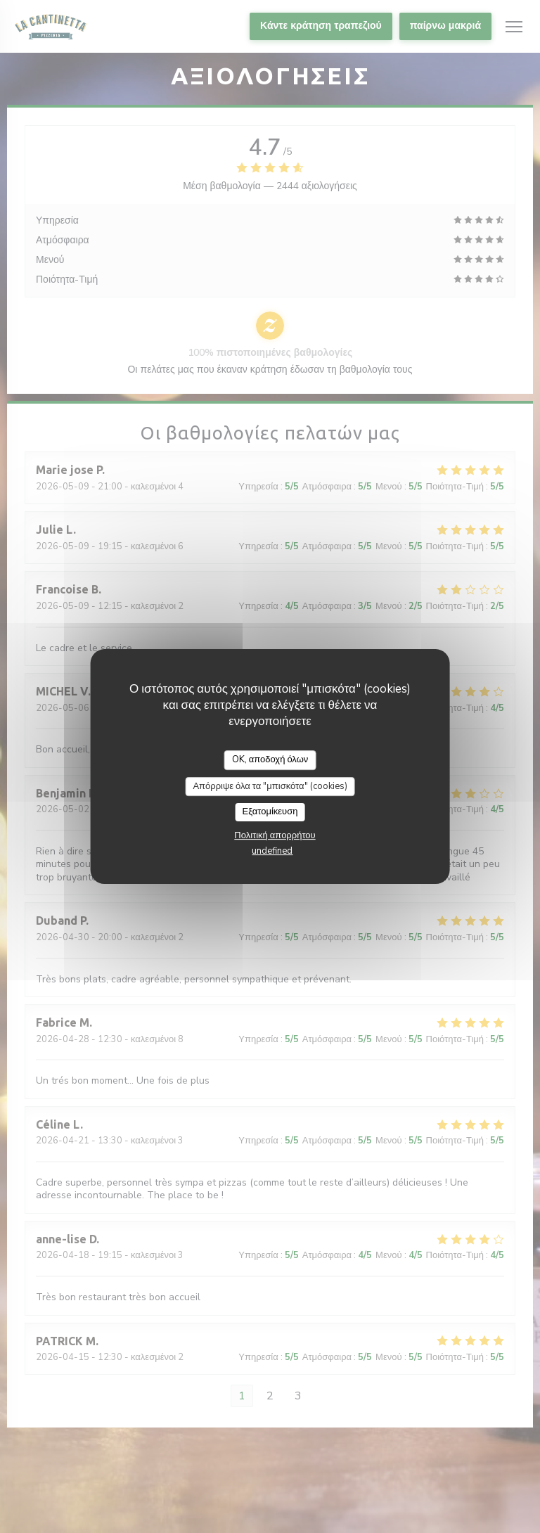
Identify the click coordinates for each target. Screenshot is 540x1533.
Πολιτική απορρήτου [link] (274, 835)
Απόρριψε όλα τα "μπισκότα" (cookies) (270, 786)
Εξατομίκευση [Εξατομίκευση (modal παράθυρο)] (270, 811)
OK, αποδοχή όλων (270, 759)
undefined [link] (272, 851)
